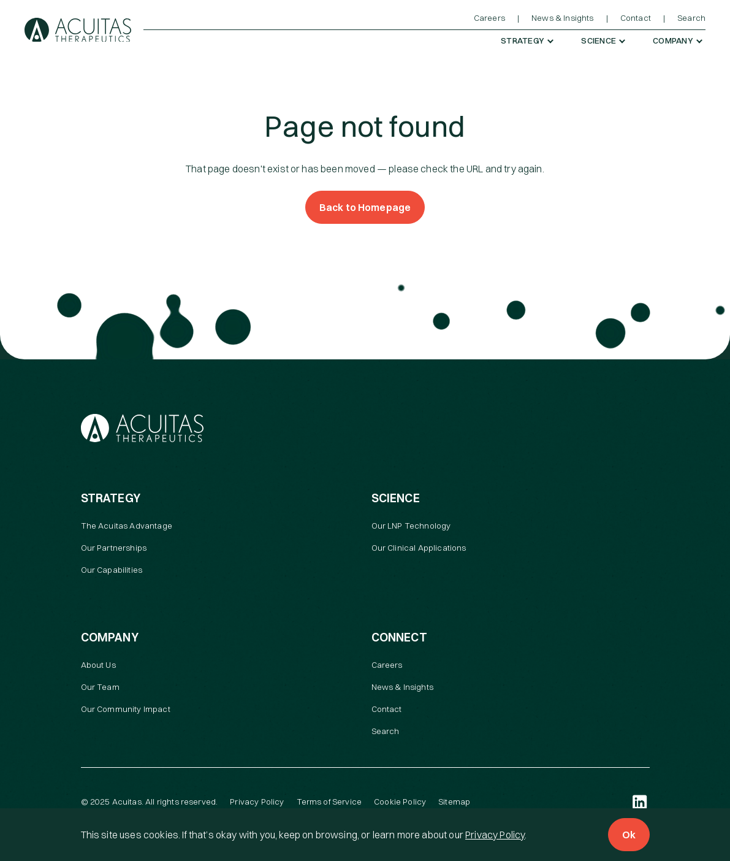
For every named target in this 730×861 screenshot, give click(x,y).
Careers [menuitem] (489, 18)
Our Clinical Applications (418, 548)
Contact (386, 709)
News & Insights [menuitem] (562, 18)
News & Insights (402, 687)
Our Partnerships (114, 548)
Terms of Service (329, 801)
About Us (98, 665)
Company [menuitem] (673, 40)
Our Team (100, 687)
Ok (629, 834)
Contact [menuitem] (635, 18)
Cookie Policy (400, 801)
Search (385, 731)
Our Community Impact (125, 709)
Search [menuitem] (691, 18)
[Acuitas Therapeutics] (78, 30)
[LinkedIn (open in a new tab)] (640, 802)
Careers (387, 665)
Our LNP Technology (411, 525)
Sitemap (454, 801)
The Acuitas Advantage (126, 525)
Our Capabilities (112, 570)
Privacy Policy (495, 834)
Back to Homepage (365, 207)
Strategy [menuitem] (522, 40)
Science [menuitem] (598, 40)
